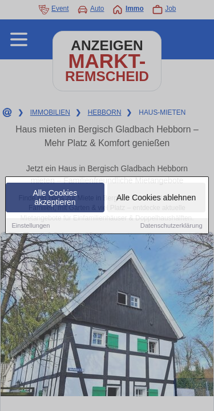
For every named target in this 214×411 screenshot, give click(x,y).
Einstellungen (30, 226)
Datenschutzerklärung (171, 226)
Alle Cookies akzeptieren (55, 198)
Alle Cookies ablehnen (156, 198)
